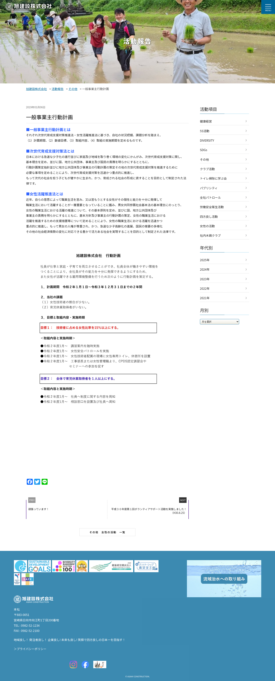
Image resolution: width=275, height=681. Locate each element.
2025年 (205, 265)
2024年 (205, 274)
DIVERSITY (207, 141)
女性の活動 (207, 230)
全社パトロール (210, 200)
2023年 (205, 284)
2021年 (205, 304)
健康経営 (206, 121)
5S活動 (204, 131)
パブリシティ (209, 191)
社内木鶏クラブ (210, 240)
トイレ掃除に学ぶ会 (213, 180)
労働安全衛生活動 (212, 210)
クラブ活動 (207, 171)
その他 (204, 161)
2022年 (205, 294)
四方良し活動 (209, 220)
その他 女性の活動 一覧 (107, 532)
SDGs (203, 151)
